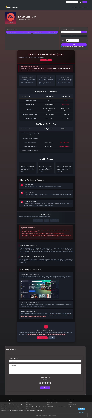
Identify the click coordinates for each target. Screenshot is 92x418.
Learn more (81, 412)
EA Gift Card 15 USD (11, 32)
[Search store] (72, 2)
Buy (74, 44)
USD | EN (84, 2)
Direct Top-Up (73, 7)
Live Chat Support (42, 337)
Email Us (52, 337)
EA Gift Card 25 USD (37, 32)
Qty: (63, 40)
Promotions (85, 7)
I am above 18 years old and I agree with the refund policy (74, 46)
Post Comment (45, 387)
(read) (85, 46)
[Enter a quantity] (72, 40)
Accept (81, 408)
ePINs (79, 7)
